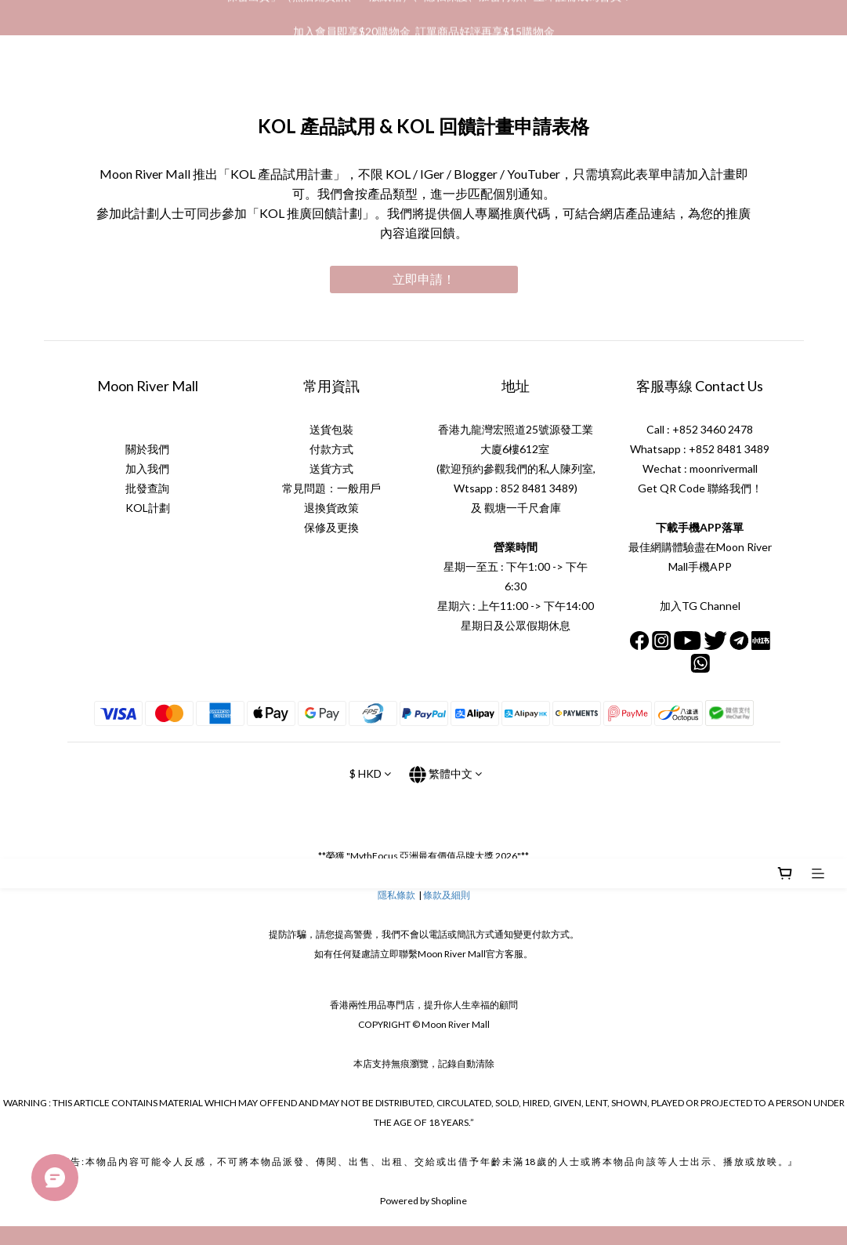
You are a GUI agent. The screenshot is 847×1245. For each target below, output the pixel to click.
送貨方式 (331, 468)
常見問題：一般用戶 (331, 488)
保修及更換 (331, 527)
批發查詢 (147, 488)
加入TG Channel (700, 605)
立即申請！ (424, 278)
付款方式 (331, 449)
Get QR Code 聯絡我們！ (700, 488)
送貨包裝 (331, 429)
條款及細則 (446, 895)
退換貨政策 (331, 507)
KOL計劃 (147, 507)
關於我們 (147, 449)
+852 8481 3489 (729, 449)
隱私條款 (396, 895)
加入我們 (147, 468)
